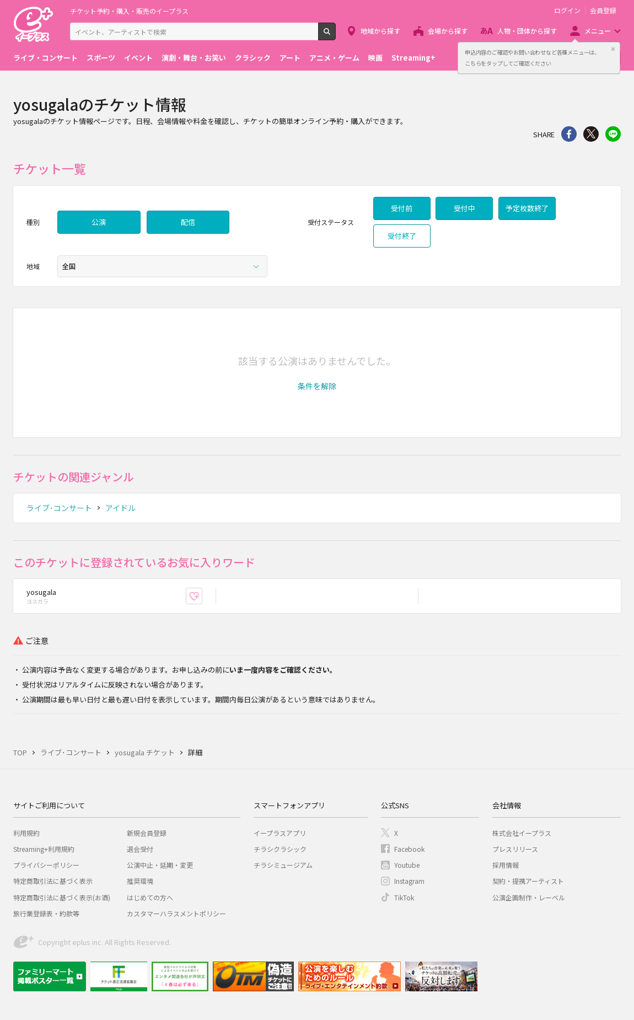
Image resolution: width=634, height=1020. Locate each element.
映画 (375, 57)
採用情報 (505, 864)
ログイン (567, 10)
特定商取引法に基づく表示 (53, 880)
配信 (188, 222)
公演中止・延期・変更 (160, 864)
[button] (317, 386)
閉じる (613, 49)
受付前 (401, 208)
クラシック (253, 57)
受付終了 (402, 235)
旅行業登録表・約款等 (46, 913)
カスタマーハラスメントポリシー (176, 913)
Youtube (407, 864)
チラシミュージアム (283, 864)
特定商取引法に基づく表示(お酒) (61, 897)
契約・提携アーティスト (528, 880)
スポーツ (101, 57)
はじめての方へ (150, 897)
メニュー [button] (597, 30)
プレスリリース (515, 848)
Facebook (409, 848)
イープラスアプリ (280, 833)
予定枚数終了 (527, 208)
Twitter (591, 134)
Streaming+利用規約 (43, 848)
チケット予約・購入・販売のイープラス (129, 10)
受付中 (464, 208)
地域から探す (380, 30)
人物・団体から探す (527, 30)
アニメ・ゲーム (334, 57)
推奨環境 (140, 880)
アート (290, 57)
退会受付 (140, 848)
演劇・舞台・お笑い (194, 57)
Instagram (409, 880)
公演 (99, 222)
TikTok (404, 897)
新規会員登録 (146, 833)
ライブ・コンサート (45, 57)
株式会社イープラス (521, 833)
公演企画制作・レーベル (528, 897)
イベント (138, 57)
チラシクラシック (280, 848)
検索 (335, 35)
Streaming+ (413, 57)
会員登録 (603, 10)
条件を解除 (317, 385)
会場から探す (448, 30)
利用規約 (26, 833)
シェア (569, 134)
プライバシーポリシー (46, 864)
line (613, 134)
